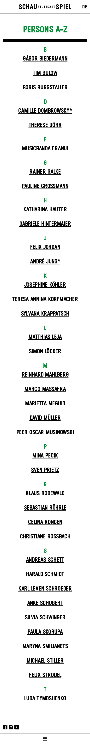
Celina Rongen (45, 522)
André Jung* (45, 262)
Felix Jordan (45, 247)
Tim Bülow (45, 73)
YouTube (16, 727)
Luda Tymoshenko (45, 698)
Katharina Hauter (45, 210)
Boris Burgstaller (45, 88)
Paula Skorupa (45, 632)
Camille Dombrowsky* (45, 111)
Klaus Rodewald (45, 493)
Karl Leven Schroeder (45, 589)
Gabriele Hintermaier (45, 224)
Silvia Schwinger (45, 618)
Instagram (11, 727)
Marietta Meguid (45, 404)
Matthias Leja (45, 337)
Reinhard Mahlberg (45, 375)
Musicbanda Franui (45, 149)
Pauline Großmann (45, 186)
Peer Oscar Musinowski (45, 432)
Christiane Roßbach (45, 537)
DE (84, 7)
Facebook (5, 727)
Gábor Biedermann (45, 59)
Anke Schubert (45, 603)
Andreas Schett (45, 560)
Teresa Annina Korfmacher (45, 299)
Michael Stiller (45, 661)
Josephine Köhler (45, 285)
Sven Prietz (45, 470)
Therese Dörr (45, 125)
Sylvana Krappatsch (45, 314)
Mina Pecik (45, 456)
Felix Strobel (45, 675)
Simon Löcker (45, 351)
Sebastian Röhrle (45, 508)
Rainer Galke (45, 172)
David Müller (45, 418)
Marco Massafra (45, 389)
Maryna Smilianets (45, 646)
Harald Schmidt (45, 574)
